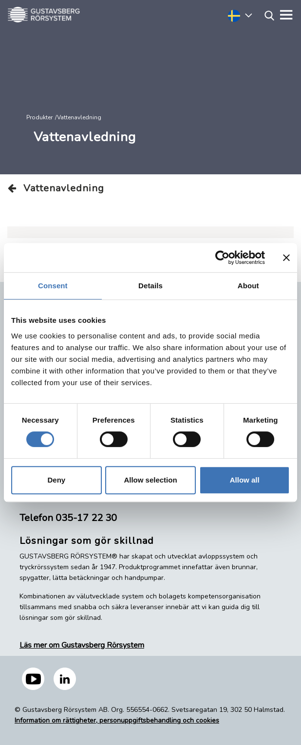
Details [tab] (150, 285)
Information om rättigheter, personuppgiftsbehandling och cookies (117, 720)
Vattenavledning (56, 188)
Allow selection (150, 480)
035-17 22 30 (86, 517)
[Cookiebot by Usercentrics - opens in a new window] (222, 257)
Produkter (39, 117)
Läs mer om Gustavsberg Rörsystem (81, 645)
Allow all (245, 480)
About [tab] (248, 285)
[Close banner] (286, 257)
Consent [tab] (53, 285)
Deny (56, 480)
